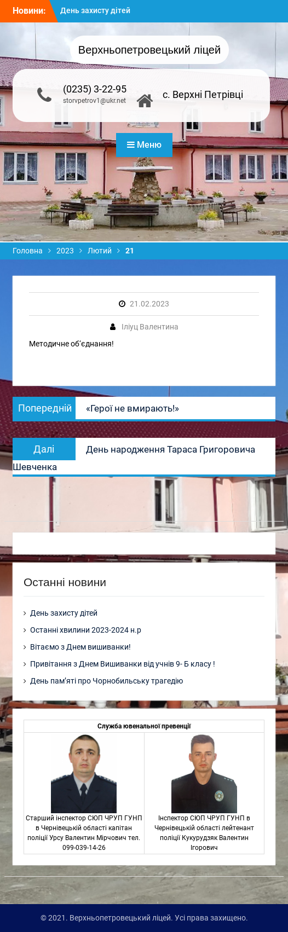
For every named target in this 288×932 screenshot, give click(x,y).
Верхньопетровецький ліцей (149, 50)
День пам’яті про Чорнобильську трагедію (106, 680)
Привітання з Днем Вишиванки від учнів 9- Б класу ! (122, 663)
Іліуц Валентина (150, 326)
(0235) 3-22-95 (94, 89)
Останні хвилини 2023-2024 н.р (85, 630)
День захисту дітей (95, 10)
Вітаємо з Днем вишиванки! (80, 646)
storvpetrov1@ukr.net (94, 101)
